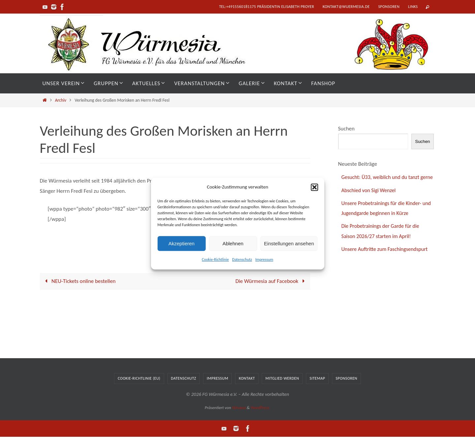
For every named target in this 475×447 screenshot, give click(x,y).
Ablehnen (233, 243)
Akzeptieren (181, 243)
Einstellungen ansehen (289, 243)
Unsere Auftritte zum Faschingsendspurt (386, 259)
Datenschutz (242, 259)
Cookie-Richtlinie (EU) (139, 388)
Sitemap (317, 388)
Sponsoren (389, 6)
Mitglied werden (282, 388)
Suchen (346, 128)
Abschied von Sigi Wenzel (370, 200)
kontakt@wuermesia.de (346, 6)
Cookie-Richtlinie (215, 259)
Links (413, 6)
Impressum (264, 259)
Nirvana (239, 417)
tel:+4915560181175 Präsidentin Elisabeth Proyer (266, 6)
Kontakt (247, 388)
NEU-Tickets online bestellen (79, 281)
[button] (314, 187)
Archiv (61, 100)
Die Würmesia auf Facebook (271, 281)
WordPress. (260, 417)
